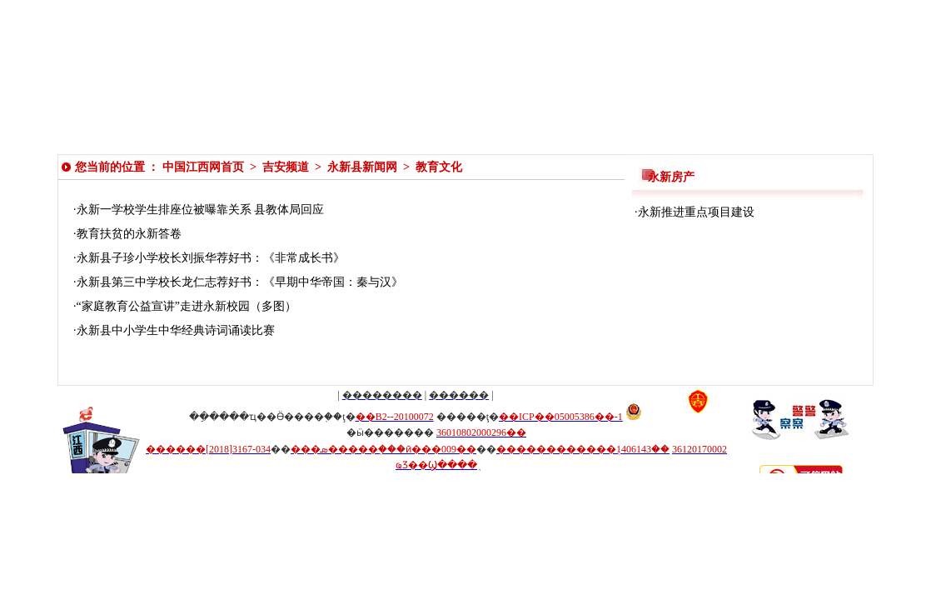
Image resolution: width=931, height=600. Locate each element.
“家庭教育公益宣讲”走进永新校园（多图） (186, 306)
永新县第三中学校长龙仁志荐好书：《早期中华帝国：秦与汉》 (240, 282)
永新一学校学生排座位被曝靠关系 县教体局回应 (201, 209)
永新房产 (671, 177)
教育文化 (439, 167)
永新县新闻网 (362, 167)
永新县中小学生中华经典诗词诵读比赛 (176, 330)
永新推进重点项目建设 (696, 212)
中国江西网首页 (203, 167)
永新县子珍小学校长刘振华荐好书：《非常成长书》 (211, 258)
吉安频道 (285, 167)
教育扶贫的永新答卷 (129, 234)
